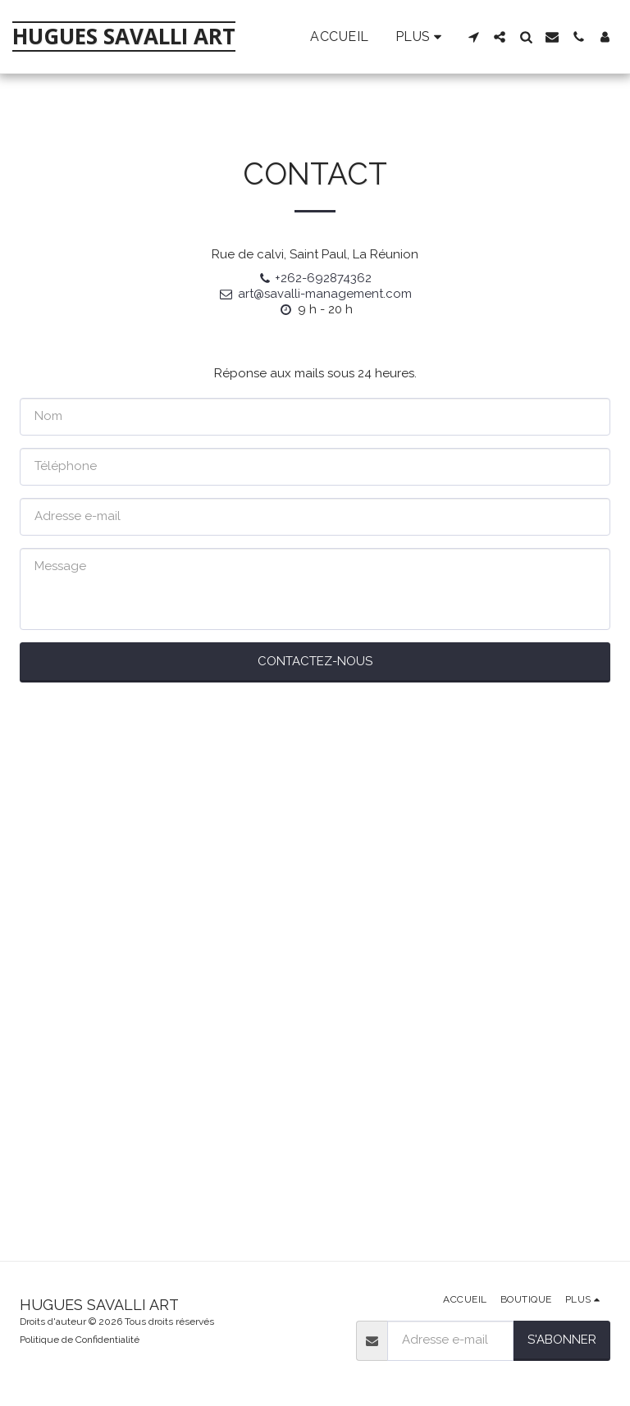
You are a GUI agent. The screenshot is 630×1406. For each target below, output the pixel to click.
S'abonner (561, 1339)
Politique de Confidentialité (79, 1339)
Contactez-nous (315, 661)
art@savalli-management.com (315, 293)
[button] (473, 36)
